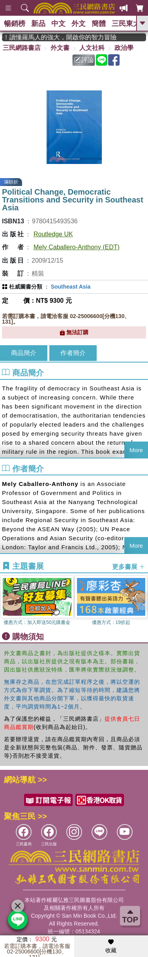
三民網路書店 (22, 47)
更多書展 (128, 566)
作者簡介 (73, 353)
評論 (84, 60)
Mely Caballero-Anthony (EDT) (77, 247)
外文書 (60, 47)
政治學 (123, 47)
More (136, 450)
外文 (78, 24)
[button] (142, 601)
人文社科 (92, 47)
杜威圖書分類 (25, 286)
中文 (58, 24)
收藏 (110, 946)
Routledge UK (53, 234)
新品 (38, 24)
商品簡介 (23, 353)
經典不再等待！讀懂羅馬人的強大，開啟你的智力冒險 (63, 37)
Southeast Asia (71, 286)
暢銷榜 (14, 24)
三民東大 (126, 24)
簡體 (99, 24)
